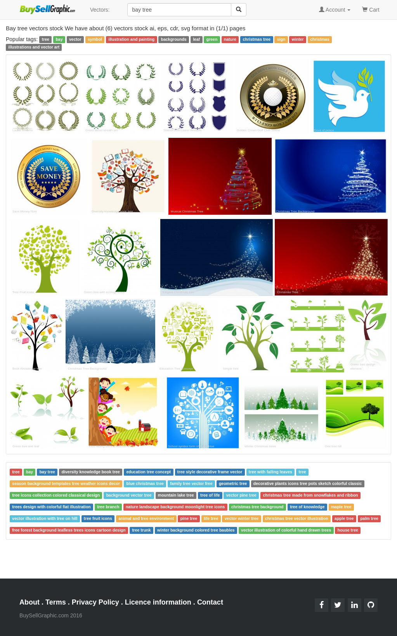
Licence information (158, 602)
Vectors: (100, 10)
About (29, 602)
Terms (55, 602)
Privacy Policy (95, 602)
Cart (370, 9)
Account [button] (335, 10)
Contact (210, 602)
